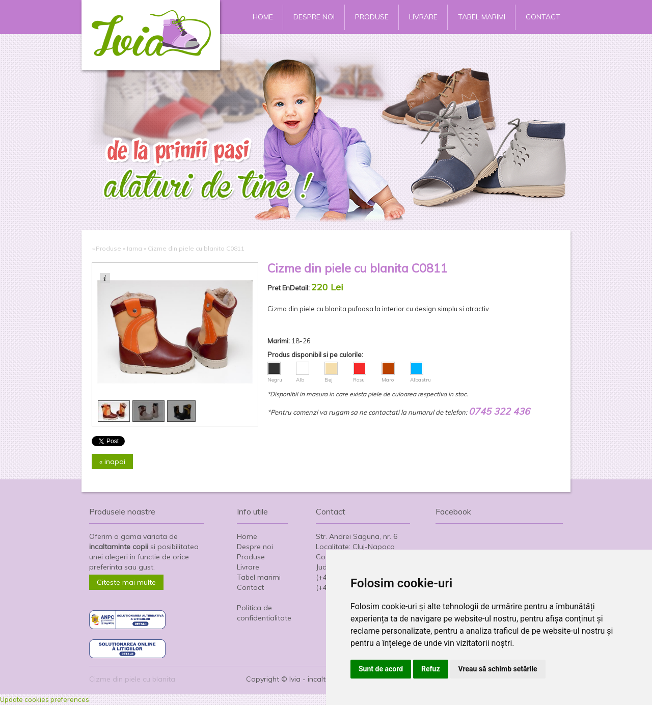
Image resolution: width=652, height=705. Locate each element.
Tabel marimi (481, 16)
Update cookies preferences (44, 699)
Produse (372, 16)
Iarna (134, 248)
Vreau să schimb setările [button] (497, 669)
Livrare (423, 16)
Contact (543, 16)
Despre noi (314, 16)
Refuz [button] (430, 669)
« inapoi (112, 461)
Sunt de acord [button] (381, 669)
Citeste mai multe (126, 582)
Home (263, 16)
